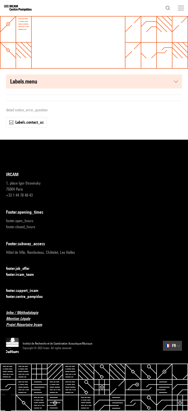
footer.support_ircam (25, 290)
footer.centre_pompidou (27, 296)
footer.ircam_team (23, 274)
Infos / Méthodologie (25, 312)
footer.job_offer (20, 268)
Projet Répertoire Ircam (27, 324)
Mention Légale (21, 318)
